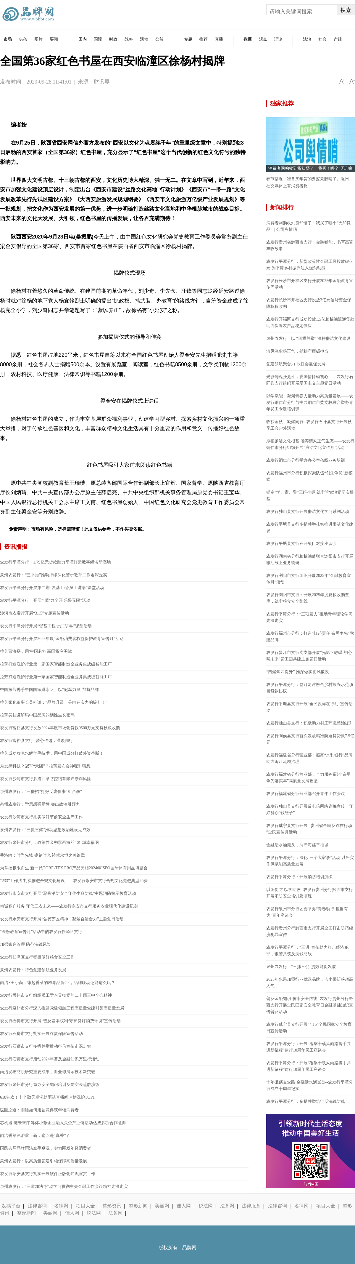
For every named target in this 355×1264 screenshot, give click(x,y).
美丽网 (162, 1205)
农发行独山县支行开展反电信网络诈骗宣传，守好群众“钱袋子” (309, 809)
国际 (98, 39)
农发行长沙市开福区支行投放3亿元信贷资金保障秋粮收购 (308, 303)
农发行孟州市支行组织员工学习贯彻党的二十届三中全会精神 (56, 995)
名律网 (61, 1205)
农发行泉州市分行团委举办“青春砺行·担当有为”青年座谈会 (307, 912)
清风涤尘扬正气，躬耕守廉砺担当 (297, 351)
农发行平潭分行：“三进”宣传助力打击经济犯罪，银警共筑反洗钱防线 (307, 950)
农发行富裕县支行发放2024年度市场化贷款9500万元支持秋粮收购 (60, 728)
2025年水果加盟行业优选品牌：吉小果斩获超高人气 (309, 982)
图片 (38, 39)
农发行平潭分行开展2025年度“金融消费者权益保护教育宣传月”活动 (62, 638)
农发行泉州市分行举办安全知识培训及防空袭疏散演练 (49, 1084)
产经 (338, 39)
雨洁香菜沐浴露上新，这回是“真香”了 (35, 1135)
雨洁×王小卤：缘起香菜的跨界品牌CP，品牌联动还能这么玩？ (57, 982)
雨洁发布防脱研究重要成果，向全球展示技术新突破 (47, 1072)
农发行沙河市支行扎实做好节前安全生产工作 (41, 817)
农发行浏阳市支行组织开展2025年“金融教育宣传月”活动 (308, 578)
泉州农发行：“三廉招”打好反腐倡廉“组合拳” (41, 791)
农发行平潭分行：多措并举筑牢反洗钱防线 (305, 1101)
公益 (159, 39)
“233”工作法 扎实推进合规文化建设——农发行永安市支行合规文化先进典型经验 (74, 881)
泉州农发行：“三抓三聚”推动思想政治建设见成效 (45, 830)
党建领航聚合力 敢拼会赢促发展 (295, 364)
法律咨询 (37, 1205)
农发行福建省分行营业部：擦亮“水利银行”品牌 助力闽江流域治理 (309, 758)
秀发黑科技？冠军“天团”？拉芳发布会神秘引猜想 (45, 766)
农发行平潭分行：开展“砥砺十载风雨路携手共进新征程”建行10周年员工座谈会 (308, 1046)
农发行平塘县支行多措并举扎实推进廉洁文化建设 (309, 527)
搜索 (346, 10)
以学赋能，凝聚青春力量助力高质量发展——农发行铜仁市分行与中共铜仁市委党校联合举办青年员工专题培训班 (309, 402)
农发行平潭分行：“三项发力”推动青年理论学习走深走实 (309, 617)
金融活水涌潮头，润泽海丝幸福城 (297, 845)
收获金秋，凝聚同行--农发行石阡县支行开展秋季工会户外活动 (309, 425)
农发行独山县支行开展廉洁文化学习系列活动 (307, 511)
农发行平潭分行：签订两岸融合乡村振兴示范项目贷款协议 (309, 687)
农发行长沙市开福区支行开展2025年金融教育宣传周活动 (309, 284)
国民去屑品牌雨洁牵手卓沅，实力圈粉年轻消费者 (45, 1148)
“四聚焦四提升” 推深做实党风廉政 (297, 672)
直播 (219, 39)
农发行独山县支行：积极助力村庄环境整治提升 (309, 723)
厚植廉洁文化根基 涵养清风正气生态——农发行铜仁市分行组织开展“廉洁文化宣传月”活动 (310, 444)
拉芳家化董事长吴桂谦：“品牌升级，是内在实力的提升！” (53, 702)
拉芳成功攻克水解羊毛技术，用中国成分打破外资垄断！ (52, 753)
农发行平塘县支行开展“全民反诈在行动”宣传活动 (309, 707)
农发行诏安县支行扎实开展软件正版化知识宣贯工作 (47, 1174)
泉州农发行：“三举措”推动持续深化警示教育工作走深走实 (53, 575)
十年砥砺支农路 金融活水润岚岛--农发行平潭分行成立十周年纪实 (309, 1085)
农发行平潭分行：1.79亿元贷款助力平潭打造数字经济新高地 (55, 562)
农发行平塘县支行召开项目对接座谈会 (301, 543)
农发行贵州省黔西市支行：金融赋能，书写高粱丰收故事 (309, 245)
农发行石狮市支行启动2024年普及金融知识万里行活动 (49, 1059)
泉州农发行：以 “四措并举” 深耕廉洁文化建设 (308, 338)
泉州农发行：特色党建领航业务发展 (33, 970)
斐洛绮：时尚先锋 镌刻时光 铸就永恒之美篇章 (42, 855)
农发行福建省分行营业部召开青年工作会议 (305, 793)
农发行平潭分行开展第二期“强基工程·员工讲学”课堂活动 (52, 587)
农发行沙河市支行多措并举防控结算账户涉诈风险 (45, 779)
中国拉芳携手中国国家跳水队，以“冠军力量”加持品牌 (49, 689)
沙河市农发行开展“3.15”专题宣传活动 (34, 613)
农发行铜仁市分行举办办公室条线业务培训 (305, 460)
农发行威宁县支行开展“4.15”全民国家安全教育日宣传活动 (309, 1027)
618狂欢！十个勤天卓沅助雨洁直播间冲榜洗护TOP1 (47, 1097)
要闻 (54, 39)
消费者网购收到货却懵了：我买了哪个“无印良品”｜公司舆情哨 (308, 226)
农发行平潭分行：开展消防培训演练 (299, 877)
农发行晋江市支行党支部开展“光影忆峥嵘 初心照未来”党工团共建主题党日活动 (309, 655)
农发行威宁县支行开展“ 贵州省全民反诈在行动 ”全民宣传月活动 (309, 828)
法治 (307, 39)
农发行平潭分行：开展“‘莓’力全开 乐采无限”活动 (45, 600)
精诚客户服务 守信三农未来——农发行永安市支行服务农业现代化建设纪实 (69, 906)
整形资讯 (111, 1205)
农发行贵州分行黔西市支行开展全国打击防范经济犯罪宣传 (309, 931)
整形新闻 (138, 1205)
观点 (263, 39)
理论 (278, 39)
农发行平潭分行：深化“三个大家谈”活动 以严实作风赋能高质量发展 (310, 860)
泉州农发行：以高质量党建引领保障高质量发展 (43, 1161)
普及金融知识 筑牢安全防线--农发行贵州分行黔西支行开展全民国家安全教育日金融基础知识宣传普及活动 (309, 1005)
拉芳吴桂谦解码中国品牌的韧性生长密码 (37, 715)
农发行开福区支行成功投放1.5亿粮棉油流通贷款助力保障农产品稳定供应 (310, 322)
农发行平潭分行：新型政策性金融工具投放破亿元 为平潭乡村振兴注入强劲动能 (309, 264)
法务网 (227, 1205)
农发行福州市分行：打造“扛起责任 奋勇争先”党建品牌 (310, 636)
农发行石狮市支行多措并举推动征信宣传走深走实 (45, 1046)
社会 (322, 39)
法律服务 (251, 1205)
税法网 (206, 1205)
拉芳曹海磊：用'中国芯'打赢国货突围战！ (38, 651)
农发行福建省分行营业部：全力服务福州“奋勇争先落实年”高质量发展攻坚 (308, 777)
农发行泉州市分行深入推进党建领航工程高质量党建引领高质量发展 (62, 1008)
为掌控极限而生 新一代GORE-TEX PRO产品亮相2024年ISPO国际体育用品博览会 (74, 868)
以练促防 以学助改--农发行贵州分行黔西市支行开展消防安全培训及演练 (309, 892)
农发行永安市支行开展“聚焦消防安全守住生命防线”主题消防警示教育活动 (68, 893)
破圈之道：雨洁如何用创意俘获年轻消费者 (39, 1110)
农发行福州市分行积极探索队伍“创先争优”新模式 (309, 476)
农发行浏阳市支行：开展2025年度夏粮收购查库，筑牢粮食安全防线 (307, 598)
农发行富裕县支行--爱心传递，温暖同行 (36, 740)
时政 (113, 39)
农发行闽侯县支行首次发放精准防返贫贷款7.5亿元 (310, 739)
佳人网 (184, 1205)
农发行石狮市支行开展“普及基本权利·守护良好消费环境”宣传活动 (60, 1021)
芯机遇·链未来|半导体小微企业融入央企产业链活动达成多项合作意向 (63, 1123)
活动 (144, 39)
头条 (23, 39)
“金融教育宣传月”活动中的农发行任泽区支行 (41, 931)
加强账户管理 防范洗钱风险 (25, 944)
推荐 (203, 39)
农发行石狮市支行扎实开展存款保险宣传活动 (41, 1033)
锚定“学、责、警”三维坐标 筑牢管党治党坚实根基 (310, 495)
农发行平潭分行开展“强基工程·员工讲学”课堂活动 (46, 626)
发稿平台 (10, 1205)
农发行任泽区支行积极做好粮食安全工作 (37, 957)
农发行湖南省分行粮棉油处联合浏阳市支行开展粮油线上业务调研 (309, 559)
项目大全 (85, 1205)
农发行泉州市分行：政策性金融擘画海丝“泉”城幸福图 (49, 842)
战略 (129, 39)
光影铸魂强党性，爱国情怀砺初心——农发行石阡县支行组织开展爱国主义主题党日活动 (309, 380)
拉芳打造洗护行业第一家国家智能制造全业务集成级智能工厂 (56, 664)
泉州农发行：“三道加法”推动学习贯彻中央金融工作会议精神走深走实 (64, 1186)
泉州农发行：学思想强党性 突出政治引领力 (40, 804)
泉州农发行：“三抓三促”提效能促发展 (301, 966)
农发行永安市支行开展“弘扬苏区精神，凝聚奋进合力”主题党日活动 (62, 919)
